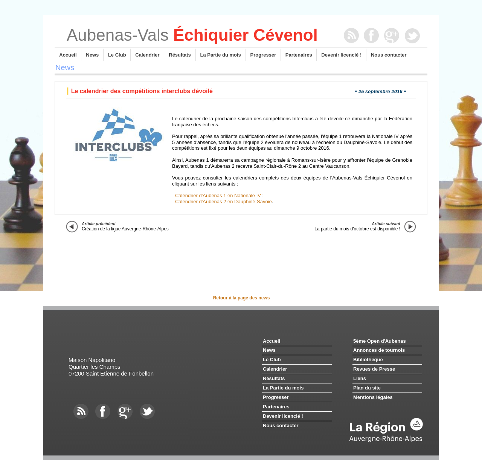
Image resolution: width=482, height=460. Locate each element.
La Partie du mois (220, 55)
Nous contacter (388, 55)
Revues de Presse (374, 369)
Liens (359, 378)
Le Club (117, 55)
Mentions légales (373, 397)
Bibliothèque (368, 359)
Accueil (68, 55)
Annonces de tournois (379, 350)
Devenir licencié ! (341, 55)
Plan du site (367, 388)
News (92, 55)
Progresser (263, 55)
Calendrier (147, 55)
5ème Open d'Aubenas (379, 341)
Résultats (180, 55)
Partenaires (298, 55)
